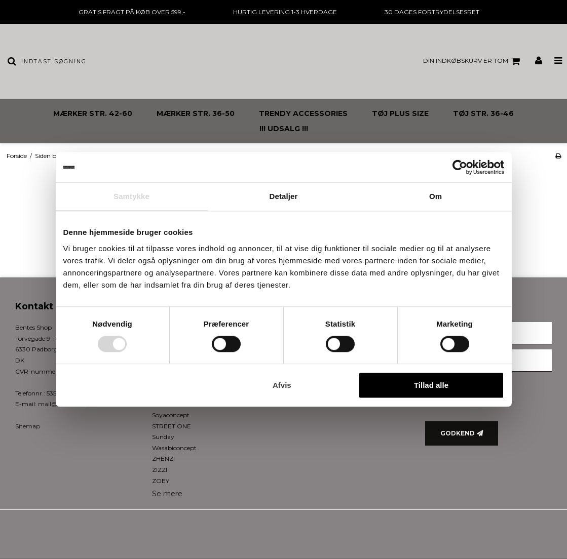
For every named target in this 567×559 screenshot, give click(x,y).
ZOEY (160, 481)
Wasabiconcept (174, 448)
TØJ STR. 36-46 (483, 113)
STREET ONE (171, 426)
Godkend (457, 433)
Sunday (163, 437)
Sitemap (27, 426)
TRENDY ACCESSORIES (303, 113)
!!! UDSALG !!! (283, 128)
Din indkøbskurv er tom (473, 61)
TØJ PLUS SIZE (400, 113)
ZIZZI (159, 469)
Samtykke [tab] (131, 196)
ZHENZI (163, 458)
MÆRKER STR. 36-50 (196, 113)
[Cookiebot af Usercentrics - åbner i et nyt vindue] (459, 167)
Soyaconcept (171, 415)
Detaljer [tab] (284, 196)
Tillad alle (431, 385)
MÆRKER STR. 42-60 (92, 113)
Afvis (282, 385)
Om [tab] (435, 196)
